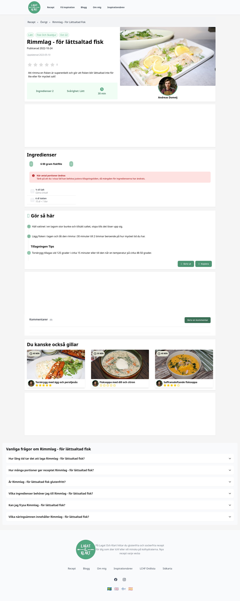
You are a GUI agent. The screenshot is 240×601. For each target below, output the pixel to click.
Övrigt (43, 22)
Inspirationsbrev (116, 7)
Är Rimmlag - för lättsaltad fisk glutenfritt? (120, 482)
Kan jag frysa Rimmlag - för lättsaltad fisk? (120, 505)
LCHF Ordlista (147, 568)
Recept (50, 7)
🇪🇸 (130, 588)
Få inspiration (67, 7)
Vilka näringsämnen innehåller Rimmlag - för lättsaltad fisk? (120, 517)
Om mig (97, 7)
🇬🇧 (116, 588)
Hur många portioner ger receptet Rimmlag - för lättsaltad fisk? (120, 470)
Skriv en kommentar (197, 320)
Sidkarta (167, 568)
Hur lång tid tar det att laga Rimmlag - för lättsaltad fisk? (120, 458)
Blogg (84, 7)
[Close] (206, 175)
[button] (31, 164)
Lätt (30, 35)
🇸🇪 (109, 588)
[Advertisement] (116, 125)
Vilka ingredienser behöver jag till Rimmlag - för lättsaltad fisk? (120, 493)
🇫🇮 (123, 588)
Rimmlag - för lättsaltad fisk (68, 22)
